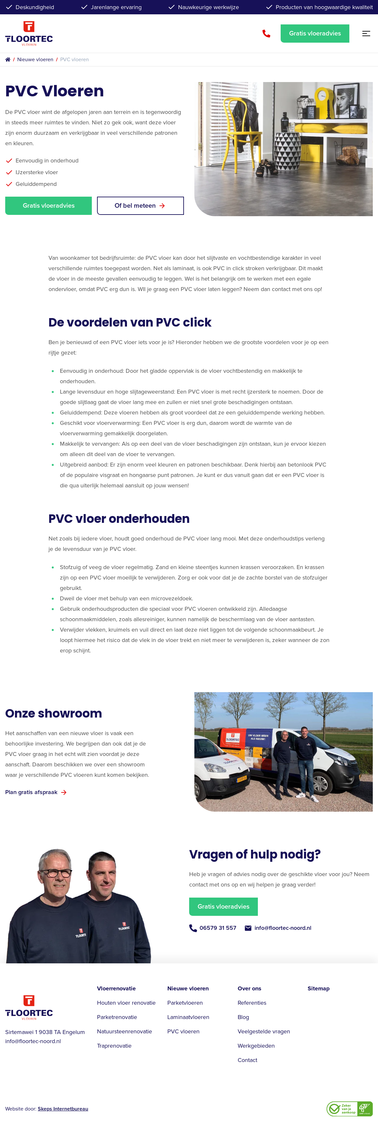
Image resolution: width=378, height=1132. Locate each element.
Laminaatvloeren (188, 1017)
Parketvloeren (185, 1002)
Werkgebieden (256, 1045)
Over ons (249, 988)
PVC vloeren (183, 1031)
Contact (247, 1060)
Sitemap (319, 988)
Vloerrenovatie (116, 988)
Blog (243, 1017)
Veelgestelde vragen (264, 1031)
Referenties (252, 1002)
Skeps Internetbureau (63, 1109)
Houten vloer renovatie (126, 1002)
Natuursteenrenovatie (124, 1031)
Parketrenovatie (117, 1017)
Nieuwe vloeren (35, 59)
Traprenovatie (114, 1045)
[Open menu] (365, 33)
